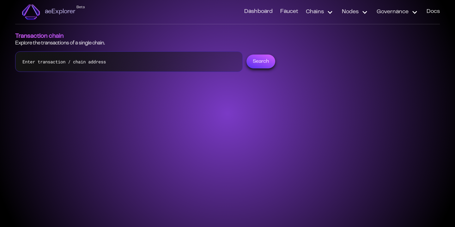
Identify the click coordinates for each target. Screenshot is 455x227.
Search (261, 61)
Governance (393, 12)
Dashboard (258, 11)
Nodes (350, 12)
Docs (433, 11)
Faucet (289, 11)
